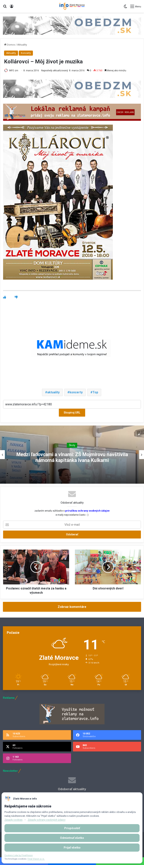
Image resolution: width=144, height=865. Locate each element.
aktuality (53, 392)
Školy (72, 445)
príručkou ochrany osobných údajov (87, 510)
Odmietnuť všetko (72, 838)
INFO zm (13, 70)
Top (95, 392)
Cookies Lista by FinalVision (18, 855)
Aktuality (22, 44)
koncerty (76, 392)
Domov (9, 44)
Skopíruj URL (72, 412)
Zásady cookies (13, 819)
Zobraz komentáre (72, 607)
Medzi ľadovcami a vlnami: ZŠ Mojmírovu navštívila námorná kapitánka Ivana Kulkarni (72, 457)
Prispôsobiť (72, 828)
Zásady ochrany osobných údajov (46, 819)
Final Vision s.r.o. (36, 859)
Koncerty (26, 53)
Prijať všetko (72, 847)
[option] (72, 455)
